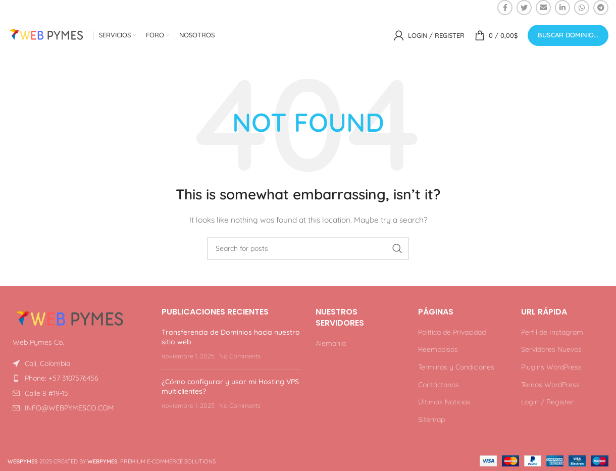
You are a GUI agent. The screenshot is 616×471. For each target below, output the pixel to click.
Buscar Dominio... (568, 35)
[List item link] (77, 378)
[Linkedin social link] (562, 7)
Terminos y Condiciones (456, 367)
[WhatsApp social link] (581, 7)
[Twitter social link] (524, 7)
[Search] (308, 248)
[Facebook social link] (504, 7)
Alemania (331, 343)
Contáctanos (438, 384)
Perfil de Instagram (552, 332)
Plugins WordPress (551, 367)
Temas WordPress (550, 384)
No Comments (240, 356)
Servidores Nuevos (551, 349)
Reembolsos (438, 349)
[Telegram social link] (600, 7)
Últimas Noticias (444, 401)
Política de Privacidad (452, 332)
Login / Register (547, 401)
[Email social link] (543, 7)
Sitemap (431, 419)
